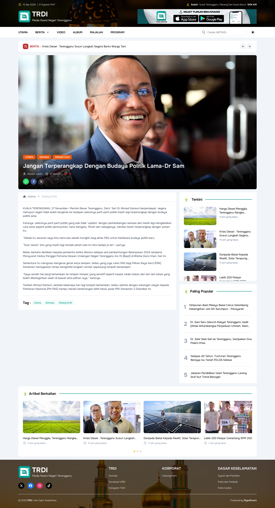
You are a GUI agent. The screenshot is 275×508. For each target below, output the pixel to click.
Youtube (113, 475)
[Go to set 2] (137, 451)
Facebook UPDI (117, 481)
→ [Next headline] (250, 46)
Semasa (44, 157)
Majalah (96, 32)
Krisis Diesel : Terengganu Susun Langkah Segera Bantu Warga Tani (84, 46)
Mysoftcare (250, 500)
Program (117, 32)
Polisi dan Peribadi (228, 481)
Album (77, 32)
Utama (23, 32)
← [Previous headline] (243, 46)
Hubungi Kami (169, 475)
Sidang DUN (62, 157)
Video (61, 32)
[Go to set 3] (140, 451)
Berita (42, 32)
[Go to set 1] (134, 451)
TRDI (29, 500)
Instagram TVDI (117, 487)
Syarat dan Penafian (229, 475)
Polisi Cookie (224, 487)
